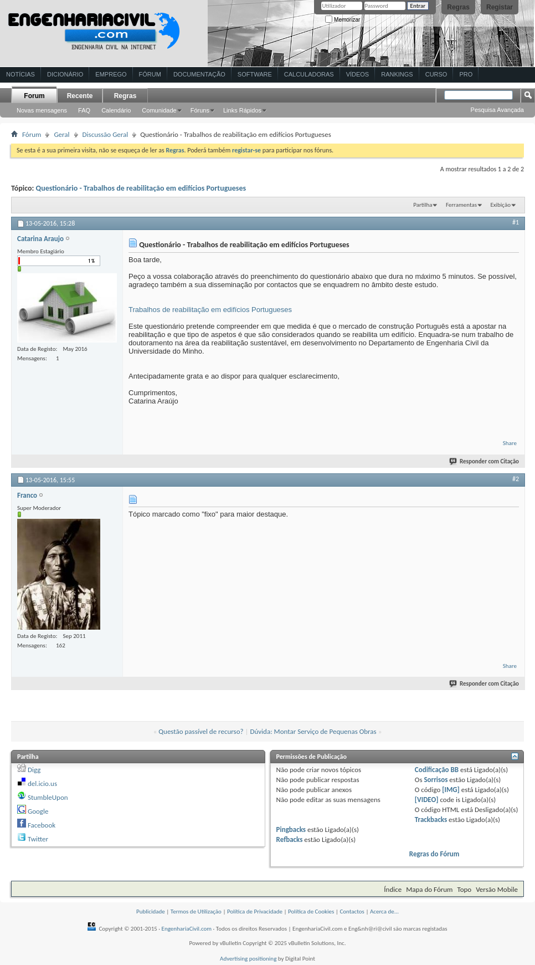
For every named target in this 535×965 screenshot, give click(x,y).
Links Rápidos (242, 110)
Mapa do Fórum (429, 889)
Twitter (38, 839)
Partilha (422, 204)
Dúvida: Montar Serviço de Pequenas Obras (313, 731)
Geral (61, 134)
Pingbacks (291, 829)
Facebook (41, 825)
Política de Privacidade (254, 911)
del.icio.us (42, 783)
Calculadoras (309, 74)
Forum (34, 96)
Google (38, 811)
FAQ (84, 110)
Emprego (110, 74)
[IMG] (451, 789)
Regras (458, 7)
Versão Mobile (497, 889)
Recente (80, 96)
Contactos (351, 911)
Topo (464, 889)
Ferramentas (461, 204)
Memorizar (342, 20)
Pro (465, 74)
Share (510, 443)
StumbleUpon (48, 797)
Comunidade (159, 110)
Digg (34, 769)
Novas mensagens (42, 110)
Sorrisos (435, 779)
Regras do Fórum (434, 854)
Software (255, 74)
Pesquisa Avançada (497, 109)
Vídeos (357, 74)
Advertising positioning (248, 958)
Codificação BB (437, 769)
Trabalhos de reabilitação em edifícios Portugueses (210, 309)
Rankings (397, 74)
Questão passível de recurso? (200, 731)
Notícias (20, 74)
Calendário (116, 110)
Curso (436, 74)
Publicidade (150, 911)
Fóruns (200, 110)
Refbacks (289, 839)
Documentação (199, 74)
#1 (515, 222)
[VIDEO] (427, 799)
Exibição (500, 204)
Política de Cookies (311, 911)
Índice (393, 889)
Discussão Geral (105, 134)
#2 (515, 479)
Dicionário (65, 74)
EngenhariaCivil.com (187, 928)
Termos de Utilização (196, 911)
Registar (499, 7)
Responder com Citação (484, 461)
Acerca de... (384, 911)
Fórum (150, 74)
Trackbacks (431, 819)
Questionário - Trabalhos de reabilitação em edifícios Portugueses (141, 188)
